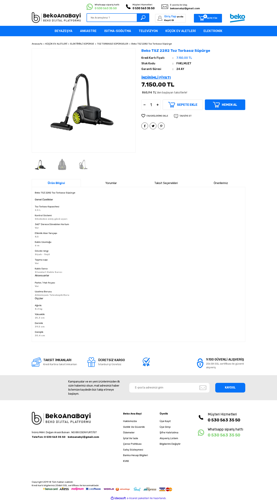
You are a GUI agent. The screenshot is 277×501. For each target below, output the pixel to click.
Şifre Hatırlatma (169, 432)
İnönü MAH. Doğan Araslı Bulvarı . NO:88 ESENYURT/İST (64, 432)
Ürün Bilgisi (56, 183)
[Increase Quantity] (157, 105)
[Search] (118, 17)
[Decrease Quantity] (144, 105)
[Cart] (208, 18)
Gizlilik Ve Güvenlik (134, 426)
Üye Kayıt (165, 421)
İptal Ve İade (130, 438)
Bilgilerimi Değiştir (170, 443)
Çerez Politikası (132, 443)
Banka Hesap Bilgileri (135, 455)
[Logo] (56, 17)
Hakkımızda (130, 421)
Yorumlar (111, 183)
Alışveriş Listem (169, 438)
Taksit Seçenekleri (166, 183)
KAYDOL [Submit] (230, 387)
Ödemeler (129, 432)
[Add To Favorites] (154, 116)
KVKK (126, 461)
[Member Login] (170, 18)
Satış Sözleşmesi (133, 449)
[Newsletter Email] (169, 388)
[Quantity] (151, 105)
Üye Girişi (165, 426)
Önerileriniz (221, 183)
